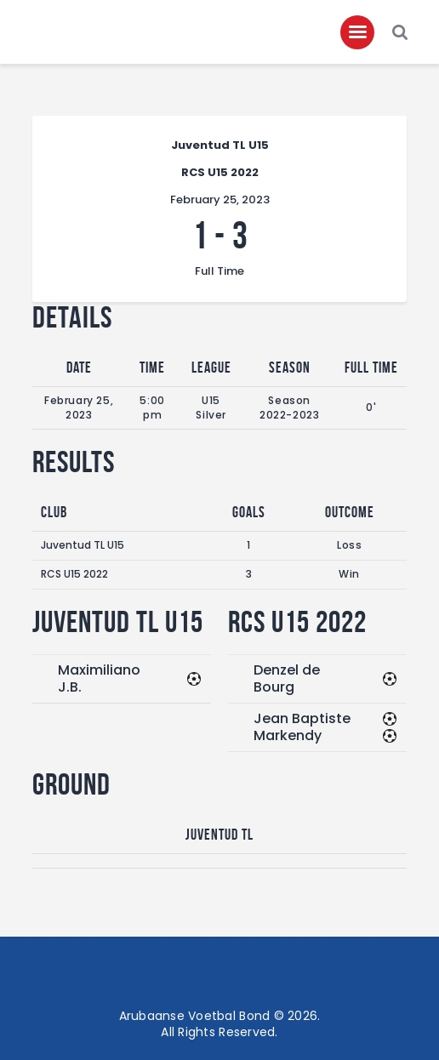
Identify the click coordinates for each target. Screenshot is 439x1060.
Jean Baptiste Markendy (302, 727)
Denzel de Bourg (287, 678)
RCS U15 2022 (74, 574)
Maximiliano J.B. (99, 678)
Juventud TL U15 (82, 545)
